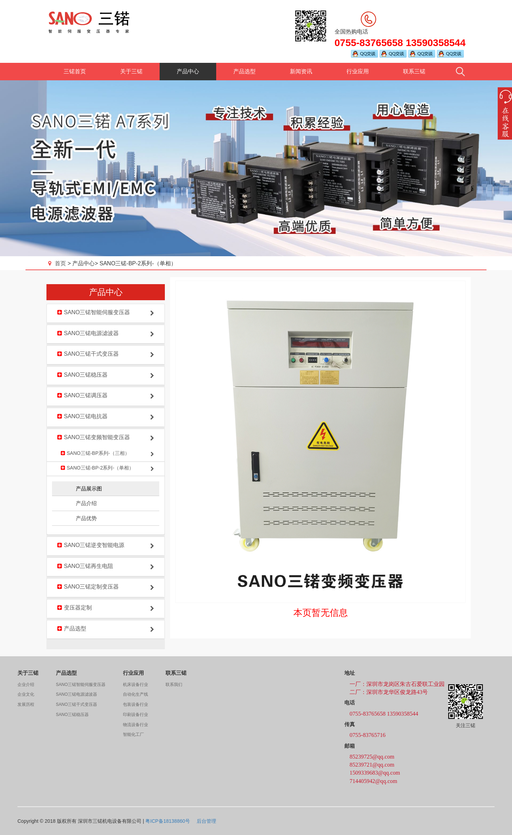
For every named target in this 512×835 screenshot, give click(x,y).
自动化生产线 (135, 694)
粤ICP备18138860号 (167, 821)
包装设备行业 (135, 704)
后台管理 (206, 821)
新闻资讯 (301, 71)
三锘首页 (75, 71)
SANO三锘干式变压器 (76, 704)
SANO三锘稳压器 (72, 714)
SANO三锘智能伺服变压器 (80, 684)
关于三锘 (131, 71)
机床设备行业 (135, 684)
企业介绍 (25, 684)
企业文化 (25, 694)
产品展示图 (89, 489)
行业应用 (357, 71)
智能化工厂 (133, 734)
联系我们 (174, 684)
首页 (57, 263)
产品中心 (188, 71)
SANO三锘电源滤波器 (76, 694)
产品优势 (86, 518)
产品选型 (244, 71)
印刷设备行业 (135, 714)
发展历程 (25, 704)
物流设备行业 (135, 724)
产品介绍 (86, 503)
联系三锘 (414, 71)
